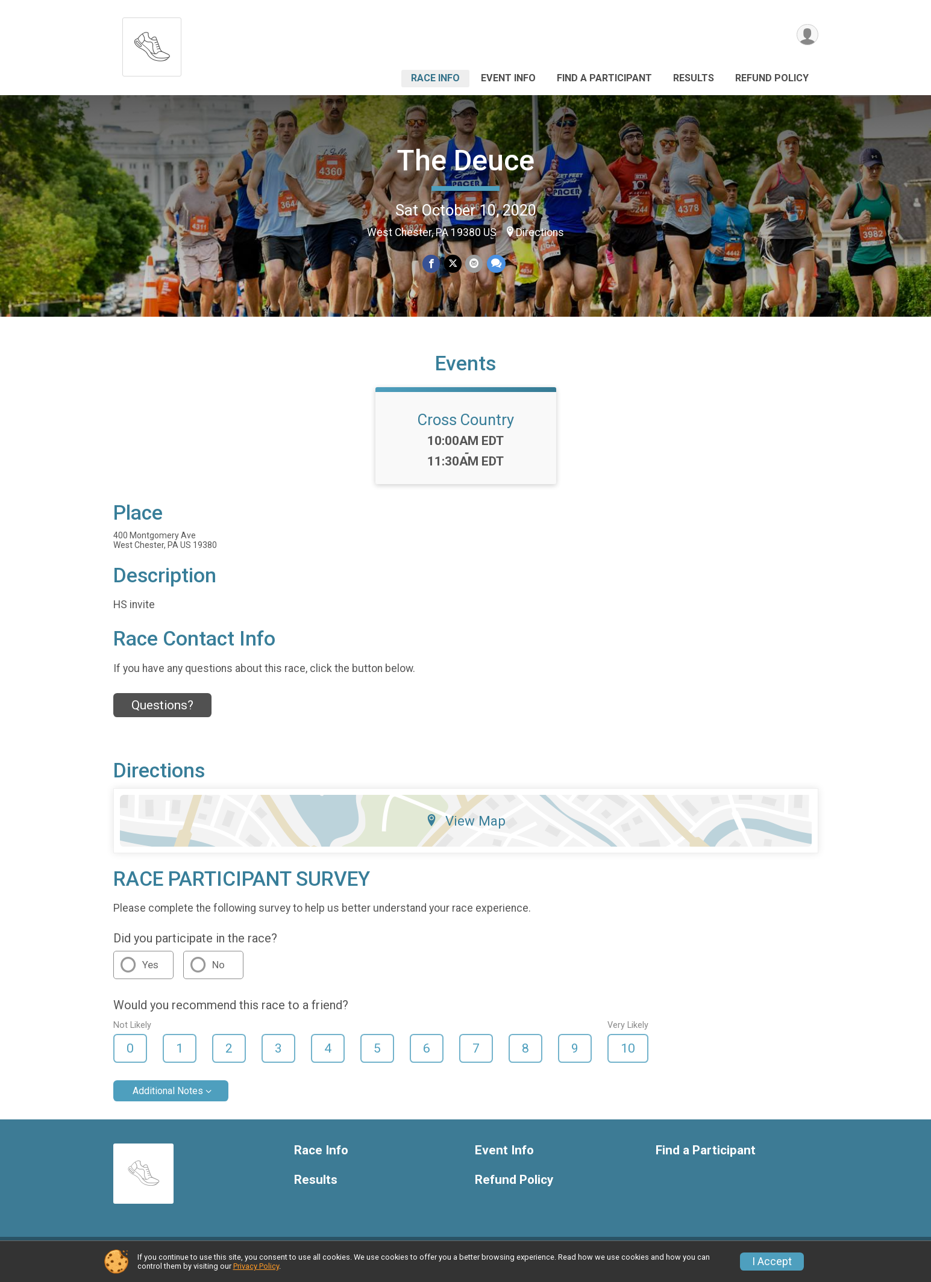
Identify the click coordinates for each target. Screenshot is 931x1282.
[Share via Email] (474, 264)
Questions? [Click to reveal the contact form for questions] (162, 712)
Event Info (508, 78)
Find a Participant (604, 78)
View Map (465, 828)
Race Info (435, 78)
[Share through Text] (495, 264)
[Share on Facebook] (431, 264)
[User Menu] (807, 35)
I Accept (772, 1262)
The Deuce (465, 160)
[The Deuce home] (151, 43)
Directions (540, 232)
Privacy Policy (256, 1266)
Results (693, 78)
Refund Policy (772, 78)
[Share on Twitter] (453, 264)
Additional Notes (168, 1098)
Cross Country (466, 427)
